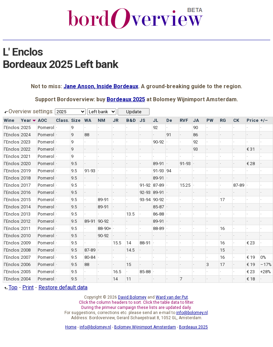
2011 (26, 228)
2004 (26, 278)
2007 (26, 257)
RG (223, 120)
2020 (26, 163)
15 (222, 250)
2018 (26, 178)
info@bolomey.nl (192, 312)
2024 (26, 134)
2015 (26, 199)
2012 (26, 221)
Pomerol (46, 127)
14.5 (130, 250)
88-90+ (104, 228)
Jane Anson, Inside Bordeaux (100, 86)
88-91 (145, 242)
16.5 (117, 271)
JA (196, 120)
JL (155, 120)
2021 (26, 156)
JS (142, 120)
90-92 (158, 141)
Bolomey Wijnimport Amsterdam (145, 327)
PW (209, 120)
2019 (26, 170)
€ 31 (251, 149)
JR (115, 120)
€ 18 (251, 278)
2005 (26, 271)
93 (195, 149)
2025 (26, 127)
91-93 (185, 163)
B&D (131, 120)
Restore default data (62, 287)
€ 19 (251, 257)
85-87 (158, 206)
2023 (26, 141)
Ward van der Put (172, 297)
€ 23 (251, 242)
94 (168, 170)
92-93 (145, 192)
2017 (26, 185)
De (169, 120)
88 (86, 134)
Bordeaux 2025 (126, 99)
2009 (26, 242)
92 (155, 127)
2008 (26, 250)
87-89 (158, 185)
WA (87, 120)
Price (253, 120)
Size (76, 120)
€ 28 (251, 163)
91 (168, 134)
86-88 (158, 214)
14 (128, 242)
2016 (26, 192)
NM (101, 120)
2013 (26, 214)
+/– (264, 120)
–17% (266, 264)
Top (10, 287)
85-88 (145, 271)
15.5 (117, 242)
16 (222, 228)
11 (128, 278)
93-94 (145, 199)
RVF (184, 120)
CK (236, 120)
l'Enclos (11, 127)
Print (28, 287)
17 (222, 199)
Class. (62, 120)
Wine (9, 120)
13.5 (130, 214)
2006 (26, 264)
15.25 (185, 185)
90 (195, 127)
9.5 (74, 163)
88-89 (158, 228)
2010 (26, 235)
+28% (265, 271)
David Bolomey (132, 297)
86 (195, 134)
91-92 (145, 185)
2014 (26, 206)
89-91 (158, 163)
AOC (42, 120)
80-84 (89, 257)
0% (263, 257)
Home (70, 327)
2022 (26, 149)
